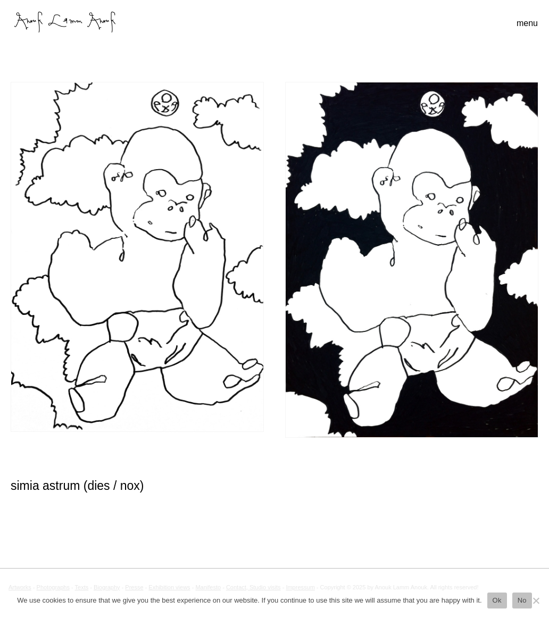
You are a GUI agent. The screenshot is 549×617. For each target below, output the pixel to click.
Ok (497, 600)
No (522, 600)
